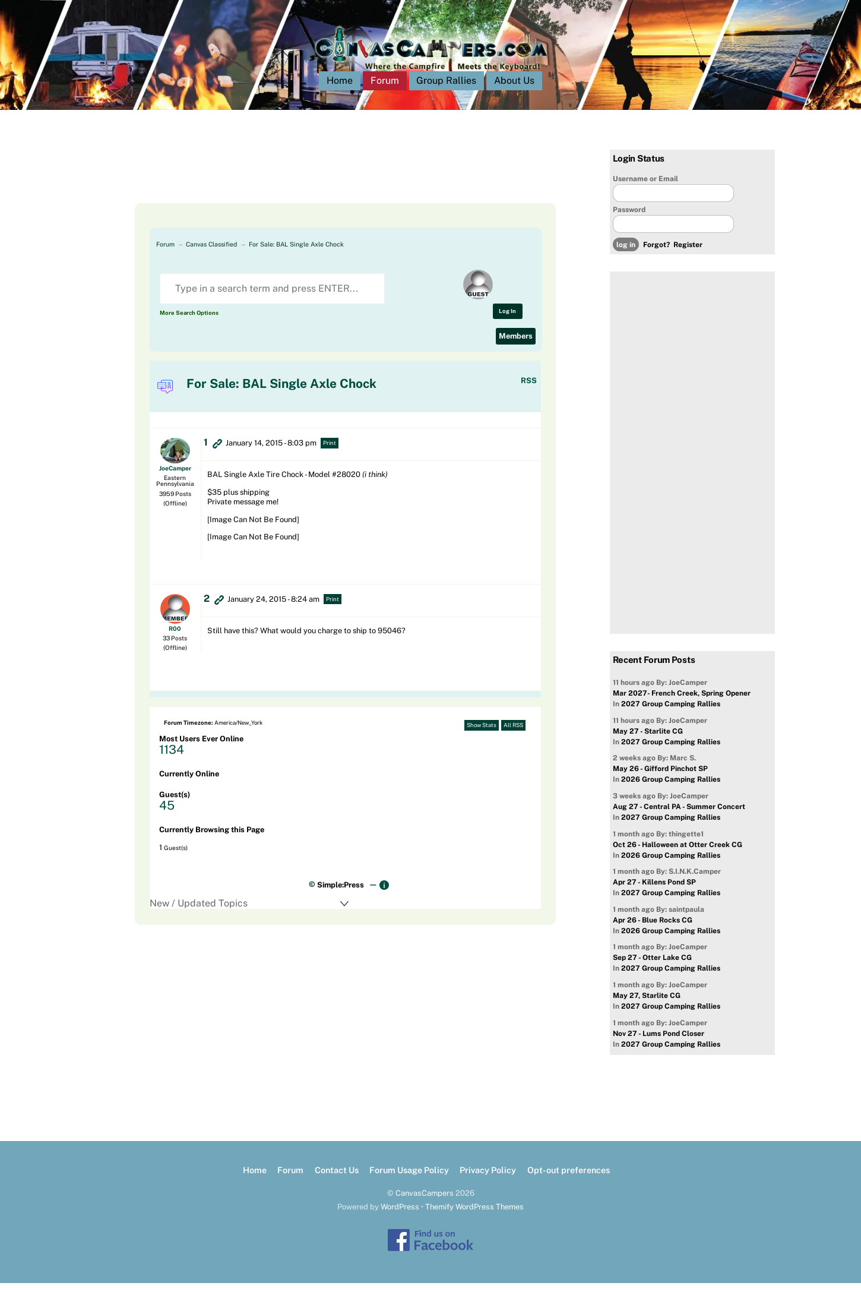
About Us (514, 90)
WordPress (400, 1215)
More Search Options (189, 321)
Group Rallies (446, 90)
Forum (385, 90)
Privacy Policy (488, 1179)
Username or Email (645, 188)
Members (516, 344)
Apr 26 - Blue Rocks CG (652, 929)
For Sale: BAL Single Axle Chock (296, 253)
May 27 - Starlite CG (648, 740)
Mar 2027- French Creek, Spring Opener (682, 703)
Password (629, 218)
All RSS (513, 734)
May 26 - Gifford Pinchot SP (660, 778)
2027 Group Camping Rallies (670, 713)
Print (329, 452)
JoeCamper (175, 477)
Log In (507, 320)
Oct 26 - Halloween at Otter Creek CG (677, 853)
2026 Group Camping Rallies (670, 789)
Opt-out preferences (568, 1179)
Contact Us (337, 1179)
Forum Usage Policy (409, 1179)
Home (340, 90)
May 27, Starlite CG (646, 1004)
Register (687, 254)
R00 (175, 637)
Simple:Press (340, 893)
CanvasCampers (424, 1202)
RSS (529, 390)
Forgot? (656, 254)
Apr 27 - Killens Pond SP (654, 891)
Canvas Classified (211, 253)
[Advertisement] (330, 185)
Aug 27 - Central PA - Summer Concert (679, 815)
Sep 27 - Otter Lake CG (652, 967)
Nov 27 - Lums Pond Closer (658, 1042)
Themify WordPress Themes (474, 1215)
